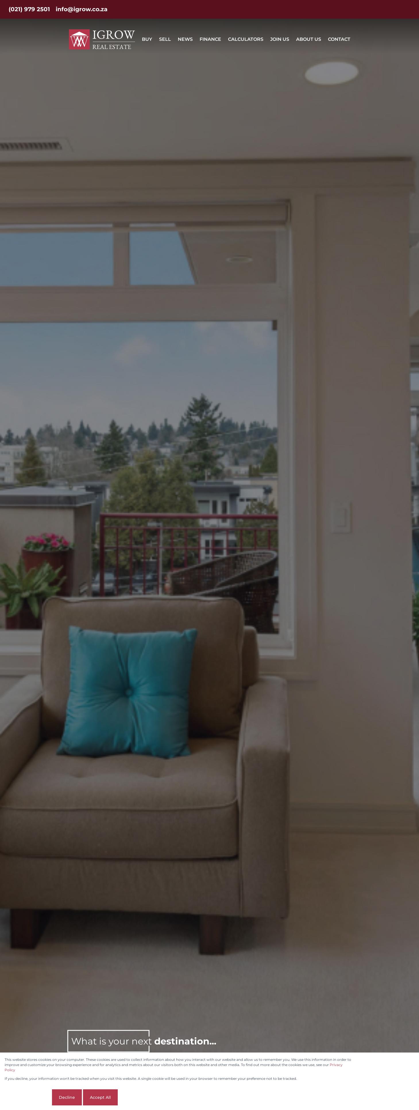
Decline (67, 1097)
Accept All (100, 1097)
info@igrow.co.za (81, 9)
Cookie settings (27, 1097)
